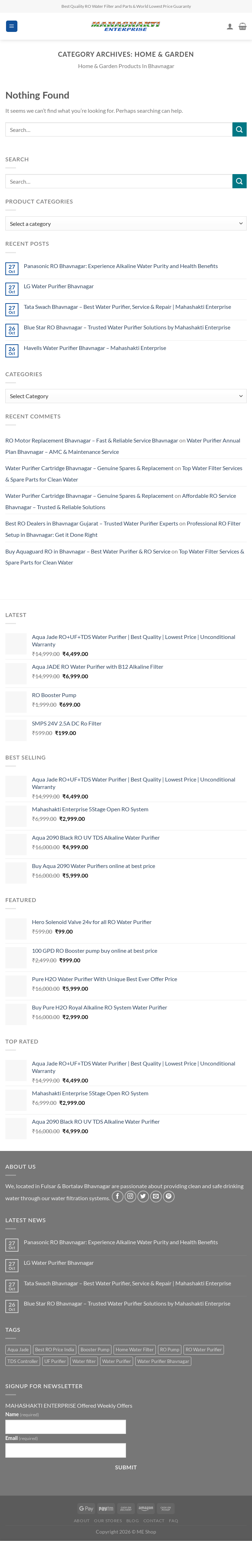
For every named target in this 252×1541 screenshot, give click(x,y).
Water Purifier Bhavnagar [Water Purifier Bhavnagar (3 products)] (163, 1361)
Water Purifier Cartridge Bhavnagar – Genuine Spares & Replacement (89, 467)
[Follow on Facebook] (118, 1196)
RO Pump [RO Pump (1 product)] (169, 1349)
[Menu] (11, 26)
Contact (154, 1520)
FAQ (173, 1520)
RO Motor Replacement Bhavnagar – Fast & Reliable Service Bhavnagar (91, 440)
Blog (132, 1520)
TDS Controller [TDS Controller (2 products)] (22, 1361)
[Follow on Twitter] (143, 1196)
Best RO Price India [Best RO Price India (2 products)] (54, 1349)
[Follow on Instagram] (130, 1196)
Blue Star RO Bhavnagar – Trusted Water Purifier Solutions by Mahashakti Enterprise (127, 327)
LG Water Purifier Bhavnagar (59, 286)
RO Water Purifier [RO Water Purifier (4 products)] (204, 1349)
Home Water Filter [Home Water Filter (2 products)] (135, 1349)
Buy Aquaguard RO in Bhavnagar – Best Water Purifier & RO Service (87, 551)
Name (22, 1414)
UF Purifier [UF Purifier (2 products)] (55, 1361)
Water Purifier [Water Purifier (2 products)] (116, 1361)
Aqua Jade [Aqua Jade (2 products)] (18, 1349)
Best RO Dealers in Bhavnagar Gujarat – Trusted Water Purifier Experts (91, 523)
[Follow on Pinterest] (169, 1196)
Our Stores (108, 1520)
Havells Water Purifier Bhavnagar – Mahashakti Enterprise (95, 347)
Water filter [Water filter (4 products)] (84, 1361)
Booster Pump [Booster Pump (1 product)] (95, 1349)
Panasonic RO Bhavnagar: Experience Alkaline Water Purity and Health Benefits (121, 265)
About (82, 1520)
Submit (126, 1467)
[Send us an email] (156, 1196)
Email (21, 1438)
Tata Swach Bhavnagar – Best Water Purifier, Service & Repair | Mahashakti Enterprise (127, 306)
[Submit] (239, 129)
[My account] (230, 26)
